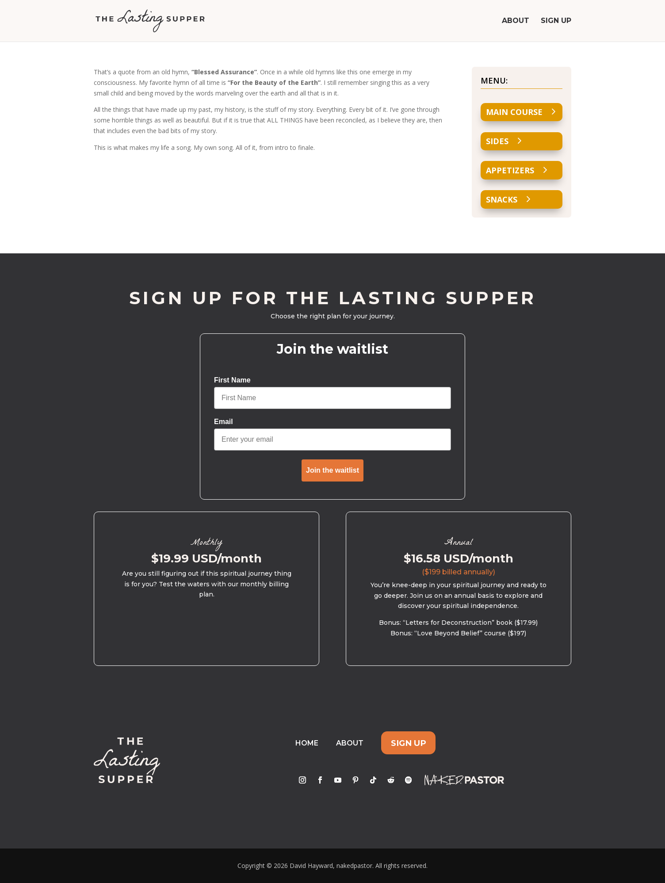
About (515, 21)
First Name (232, 380)
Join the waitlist (332, 470)
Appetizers (510, 170)
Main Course (514, 112)
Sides (497, 141)
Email (223, 421)
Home (306, 743)
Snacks (501, 199)
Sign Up (556, 21)
